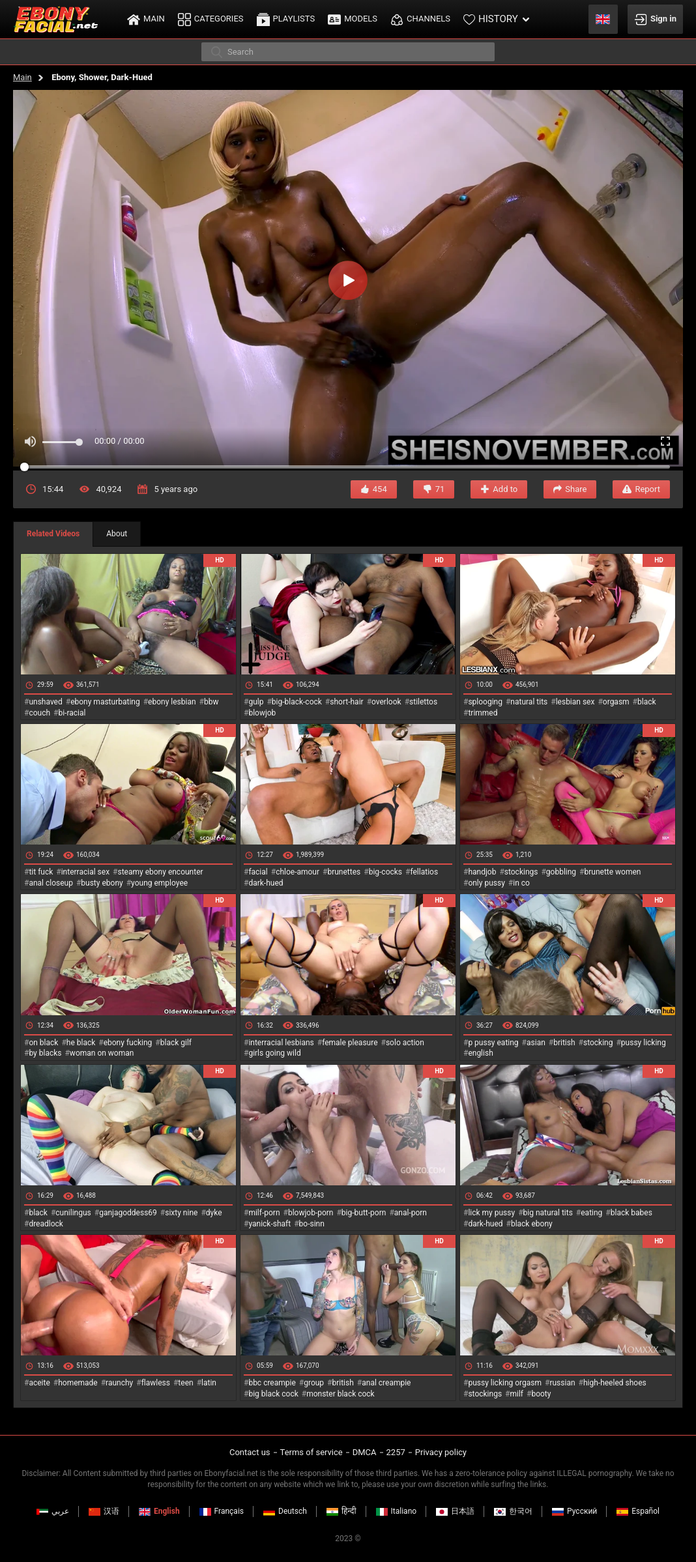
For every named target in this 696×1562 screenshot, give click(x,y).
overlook (386, 701)
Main (22, 77)
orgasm (616, 701)
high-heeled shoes (614, 1382)
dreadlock (46, 1223)
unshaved (45, 701)
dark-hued (265, 883)
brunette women (613, 871)
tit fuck (41, 871)
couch (39, 712)
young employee (159, 883)
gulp (255, 701)
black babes (631, 1212)
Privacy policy (441, 1452)
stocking (598, 1042)
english (480, 1053)
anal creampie (386, 1382)
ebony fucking (128, 1042)
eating (591, 1212)
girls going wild (274, 1053)
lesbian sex (575, 701)
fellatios (424, 871)
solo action (405, 1042)
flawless (155, 1382)
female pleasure (349, 1042)
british (564, 1042)
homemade (78, 1382)
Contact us (249, 1452)
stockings (521, 871)
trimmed (482, 712)
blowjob (262, 712)
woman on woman (102, 1053)
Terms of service (311, 1452)
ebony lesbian (172, 701)
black (646, 701)
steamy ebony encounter (160, 871)
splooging (485, 701)
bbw (211, 701)
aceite (39, 1382)
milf (516, 1393)
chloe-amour (297, 871)
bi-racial (71, 712)
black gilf (176, 1042)
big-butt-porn (363, 1212)
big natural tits (548, 1212)
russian (562, 1382)
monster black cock (340, 1393)
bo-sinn (312, 1223)
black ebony (532, 1223)
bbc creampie (271, 1382)
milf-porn (264, 1212)
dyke (214, 1212)
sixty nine (181, 1212)
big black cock (273, 1393)
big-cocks (385, 871)
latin (208, 1382)
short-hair (346, 701)
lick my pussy (491, 1212)
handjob (482, 871)
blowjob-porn (311, 1212)
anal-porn (410, 1212)
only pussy (486, 883)
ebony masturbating (105, 701)
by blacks (45, 1053)
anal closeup (51, 883)
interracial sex (85, 871)
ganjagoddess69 (128, 1212)
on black (43, 1042)
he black (81, 1042)
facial (257, 871)
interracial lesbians (280, 1042)
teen (185, 1382)
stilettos (423, 701)
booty (541, 1393)
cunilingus (73, 1212)
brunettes (343, 871)
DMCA (365, 1452)
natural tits (528, 701)
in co (521, 883)
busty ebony (102, 883)
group (314, 1382)
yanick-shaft (269, 1223)
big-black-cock (297, 701)
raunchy (119, 1382)
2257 (395, 1452)
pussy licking (643, 1042)
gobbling (561, 871)
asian (536, 1042)
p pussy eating (493, 1042)
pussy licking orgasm (505, 1382)
